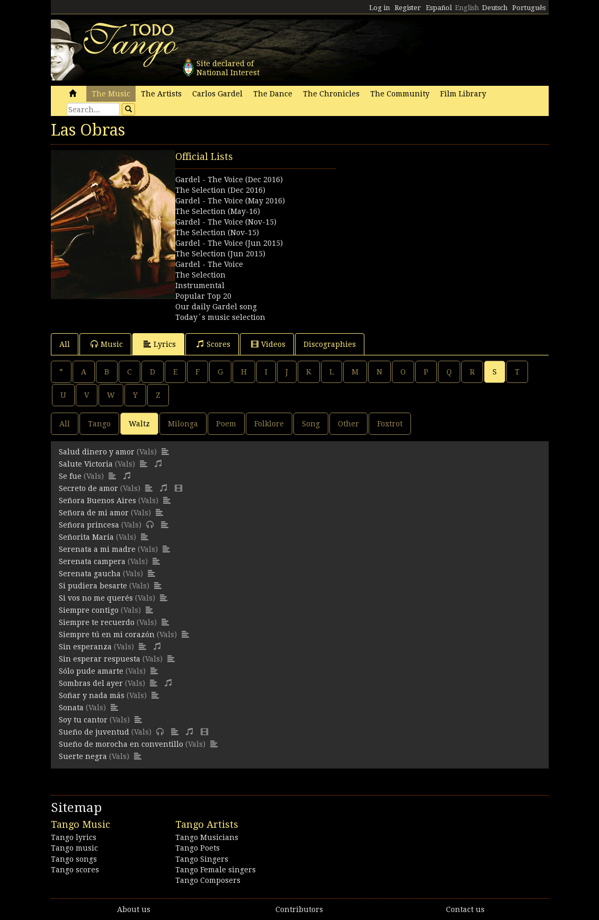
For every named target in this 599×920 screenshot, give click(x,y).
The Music (111, 94)
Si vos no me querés (96, 598)
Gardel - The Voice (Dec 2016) (229, 179)
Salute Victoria (86, 464)
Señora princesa (89, 525)
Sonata (71, 707)
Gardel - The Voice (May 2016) (230, 200)
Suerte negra (83, 756)
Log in (379, 8)
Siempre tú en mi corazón (107, 634)
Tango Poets (197, 848)
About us (133, 909)
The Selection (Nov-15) (217, 232)
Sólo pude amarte (91, 671)
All (64, 344)
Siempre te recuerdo (97, 622)
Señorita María (86, 537)
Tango (99, 423)
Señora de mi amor (94, 512)
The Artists (161, 94)
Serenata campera (92, 561)
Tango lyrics (73, 837)
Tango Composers (207, 880)
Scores (213, 344)
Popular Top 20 (203, 296)
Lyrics (160, 344)
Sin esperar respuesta (99, 659)
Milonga (183, 423)
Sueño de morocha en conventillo (121, 744)
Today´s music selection (220, 317)
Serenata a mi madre (97, 549)
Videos (268, 344)
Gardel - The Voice (209, 264)
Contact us (465, 909)
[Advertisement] (424, 216)
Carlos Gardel (217, 94)
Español (439, 8)
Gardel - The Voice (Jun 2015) (229, 243)
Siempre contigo (89, 610)
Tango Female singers (215, 869)
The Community (400, 94)
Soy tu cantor (83, 720)
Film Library (463, 94)
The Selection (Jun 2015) (220, 253)
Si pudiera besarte (93, 586)
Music (107, 344)
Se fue (70, 476)
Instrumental (200, 285)
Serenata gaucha (90, 573)
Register (408, 8)
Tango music (74, 848)
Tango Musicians (206, 837)
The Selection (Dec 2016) (220, 190)
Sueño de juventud (94, 732)
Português (529, 8)
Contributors (299, 909)
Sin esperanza (85, 646)
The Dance (272, 94)
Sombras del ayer (91, 683)
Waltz (139, 423)
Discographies (329, 344)
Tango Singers (201, 859)
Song (311, 423)
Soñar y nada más (91, 695)
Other (348, 423)
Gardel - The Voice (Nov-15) (225, 222)
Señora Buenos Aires (97, 500)
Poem (226, 423)
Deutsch (494, 8)
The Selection (200, 275)
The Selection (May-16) (217, 211)
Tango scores (75, 869)
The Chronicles (331, 94)
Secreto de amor (88, 488)
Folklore (269, 423)
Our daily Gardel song (216, 306)
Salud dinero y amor (97, 452)
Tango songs (74, 859)
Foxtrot (390, 423)
